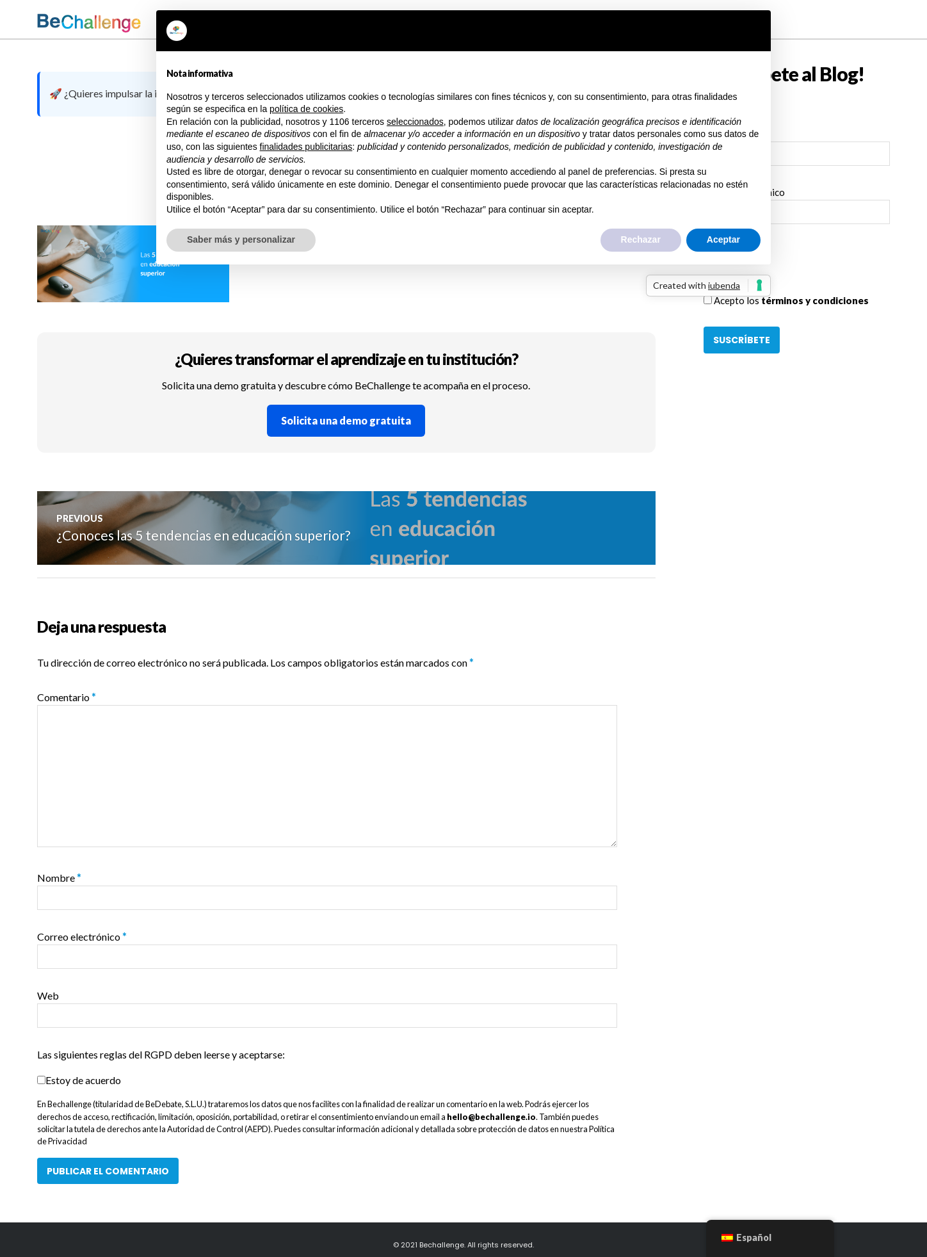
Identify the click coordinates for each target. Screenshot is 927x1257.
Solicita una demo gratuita (346, 420)
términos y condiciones (815, 300)
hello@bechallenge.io (491, 1117)
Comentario (66, 697)
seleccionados (415, 122)
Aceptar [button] (723, 239)
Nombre (59, 878)
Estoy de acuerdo (83, 1080)
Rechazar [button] (641, 239)
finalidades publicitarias (306, 147)
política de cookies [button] (306, 109)
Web (48, 995)
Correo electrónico (82, 936)
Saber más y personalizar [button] (241, 239)
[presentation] (801, 268)
